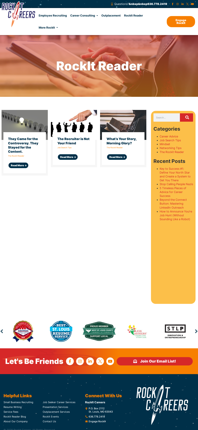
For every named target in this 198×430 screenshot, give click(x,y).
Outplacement (111, 15)
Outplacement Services (56, 412)
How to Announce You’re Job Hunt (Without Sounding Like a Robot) (176, 215)
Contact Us (49, 421)
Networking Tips (170, 148)
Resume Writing (13, 407)
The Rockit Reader (172, 152)
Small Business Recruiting (18, 402)
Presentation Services (55, 407)
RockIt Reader (133, 15)
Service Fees (11, 412)
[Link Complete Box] (25, 143)
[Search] (186, 117)
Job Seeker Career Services (59, 402)
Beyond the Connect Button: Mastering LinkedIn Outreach (173, 203)
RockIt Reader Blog (15, 416)
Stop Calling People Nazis (176, 184)
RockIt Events (51, 416)
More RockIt (48, 27)
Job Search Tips (170, 140)
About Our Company (16, 421)
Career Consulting (84, 15)
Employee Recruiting (53, 15)
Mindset (165, 144)
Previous (1, 331)
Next (196, 331)
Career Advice (169, 136)
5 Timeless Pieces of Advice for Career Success (173, 192)
